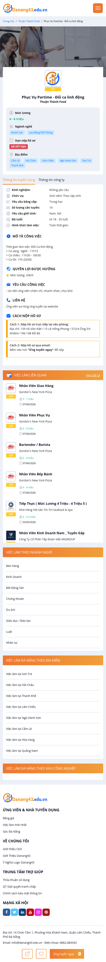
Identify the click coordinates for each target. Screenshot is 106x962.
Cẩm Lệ (15, 160)
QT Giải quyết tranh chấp (19, 886)
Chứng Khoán (15, 599)
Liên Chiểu (48, 160)
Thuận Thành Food (29, 21)
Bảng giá (8, 818)
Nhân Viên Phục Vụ (34, 415)
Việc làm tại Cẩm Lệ (19, 729)
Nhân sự (11, 643)
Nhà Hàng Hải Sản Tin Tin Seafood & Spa (45, 510)
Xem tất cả (93, 375)
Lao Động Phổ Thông (41, 132)
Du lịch (10, 610)
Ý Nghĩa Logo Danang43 (18, 862)
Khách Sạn (17, 132)
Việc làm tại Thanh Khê (21, 696)
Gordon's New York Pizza (35, 392)
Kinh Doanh (14, 577)
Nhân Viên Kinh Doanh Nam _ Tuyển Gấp (51, 533)
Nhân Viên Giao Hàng (36, 386)
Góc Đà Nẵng (11, 831)
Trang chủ (8, 21)
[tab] (19, 180)
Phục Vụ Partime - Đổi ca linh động (53, 99)
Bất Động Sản (15, 588)
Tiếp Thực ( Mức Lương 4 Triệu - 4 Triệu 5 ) (53, 503)
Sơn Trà (86, 160)
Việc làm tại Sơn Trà (19, 674)
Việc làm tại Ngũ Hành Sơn (23, 718)
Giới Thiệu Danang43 (16, 856)
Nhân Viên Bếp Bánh (35, 474)
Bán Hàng (12, 566)
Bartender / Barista (34, 444)
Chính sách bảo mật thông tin (22, 893)
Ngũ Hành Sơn (68, 160)
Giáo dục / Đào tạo (18, 621)
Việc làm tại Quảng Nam (22, 751)
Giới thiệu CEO (12, 849)
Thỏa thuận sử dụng (16, 880)
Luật (9, 632)
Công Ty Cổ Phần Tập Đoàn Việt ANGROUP (47, 539)
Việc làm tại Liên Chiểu (21, 707)
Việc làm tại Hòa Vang (20, 740)
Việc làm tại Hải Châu (20, 685)
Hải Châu (31, 160)
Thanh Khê (17, 165)
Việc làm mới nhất (15, 825)
